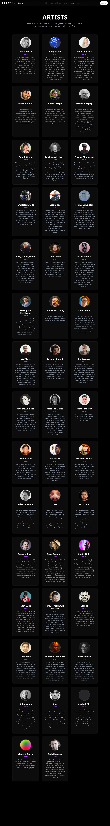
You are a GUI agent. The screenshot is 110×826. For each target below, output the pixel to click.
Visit (46, 3)
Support (78, 3)
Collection (66, 3)
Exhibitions (58, 3)
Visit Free (103, 3)
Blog (72, 3)
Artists (51, 3)
